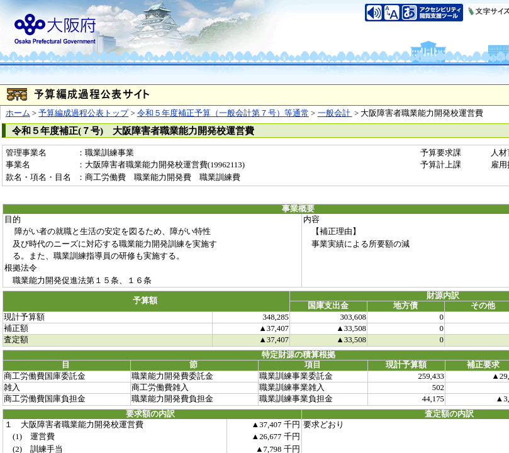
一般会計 (335, 113)
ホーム (18, 113)
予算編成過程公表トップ (83, 113)
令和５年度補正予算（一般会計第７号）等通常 (223, 113)
